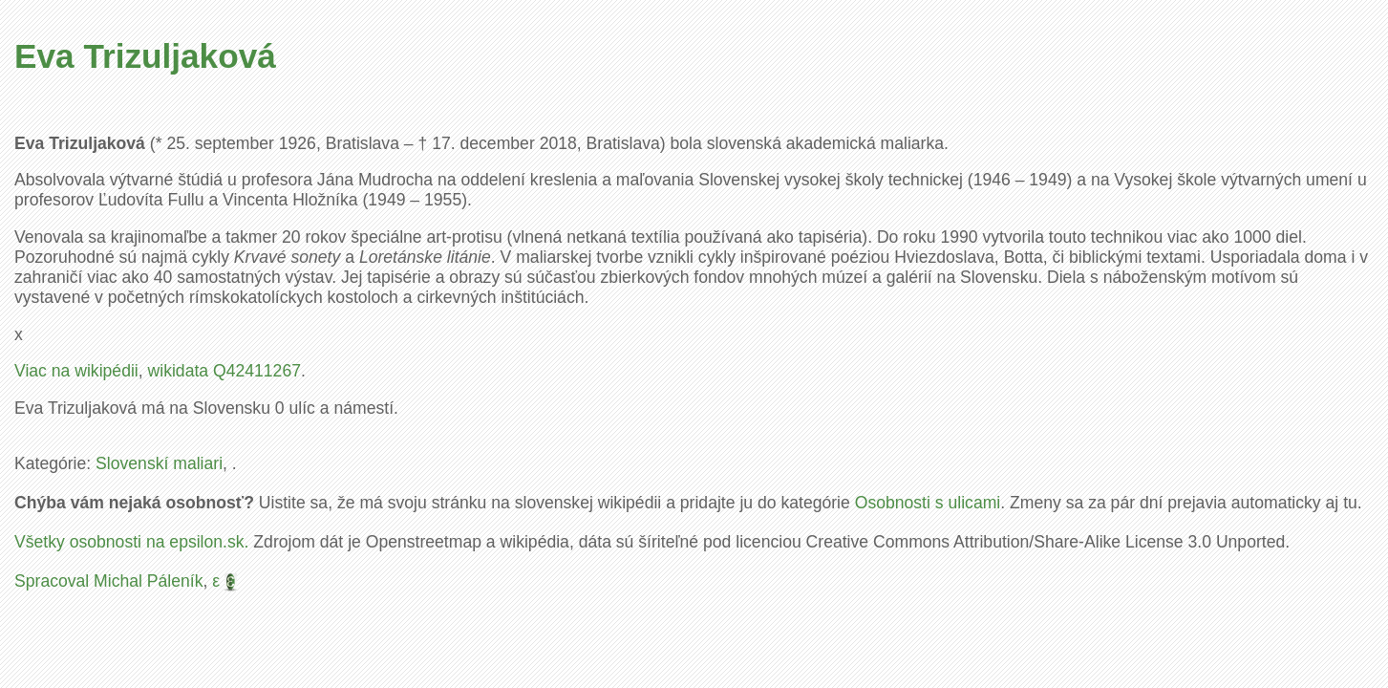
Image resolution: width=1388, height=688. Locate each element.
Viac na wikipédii (76, 370)
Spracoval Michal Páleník (108, 581)
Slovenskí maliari (159, 463)
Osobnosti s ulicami (928, 502)
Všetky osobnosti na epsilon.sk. (131, 541)
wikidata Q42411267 (224, 370)
